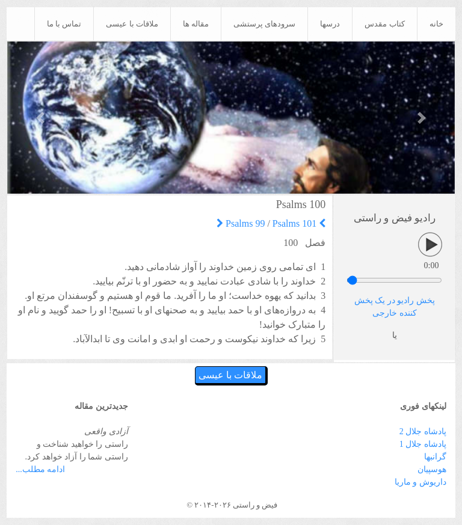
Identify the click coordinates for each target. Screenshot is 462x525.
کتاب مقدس (384, 23)
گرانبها (435, 456)
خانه (436, 23)
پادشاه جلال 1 (422, 444)
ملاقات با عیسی (132, 23)
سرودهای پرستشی (264, 23)
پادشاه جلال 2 (422, 431)
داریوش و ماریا (420, 482)
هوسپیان (431, 469)
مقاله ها (196, 23)
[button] (41, 117)
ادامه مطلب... (40, 469)
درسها (330, 23)
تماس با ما (64, 23)
